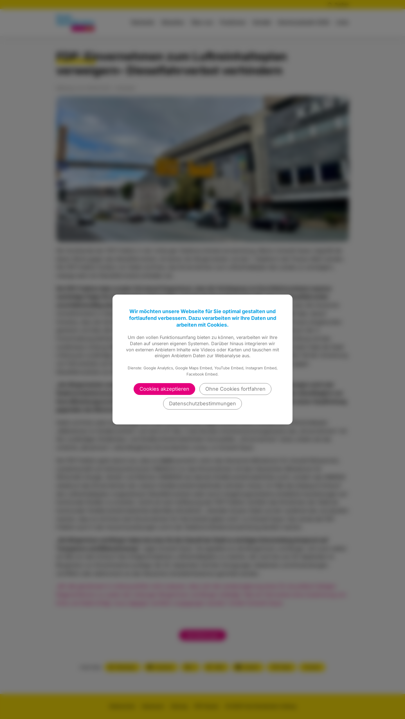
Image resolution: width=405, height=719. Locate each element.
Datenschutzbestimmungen (202, 403)
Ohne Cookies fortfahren (235, 389)
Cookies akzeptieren (164, 389)
